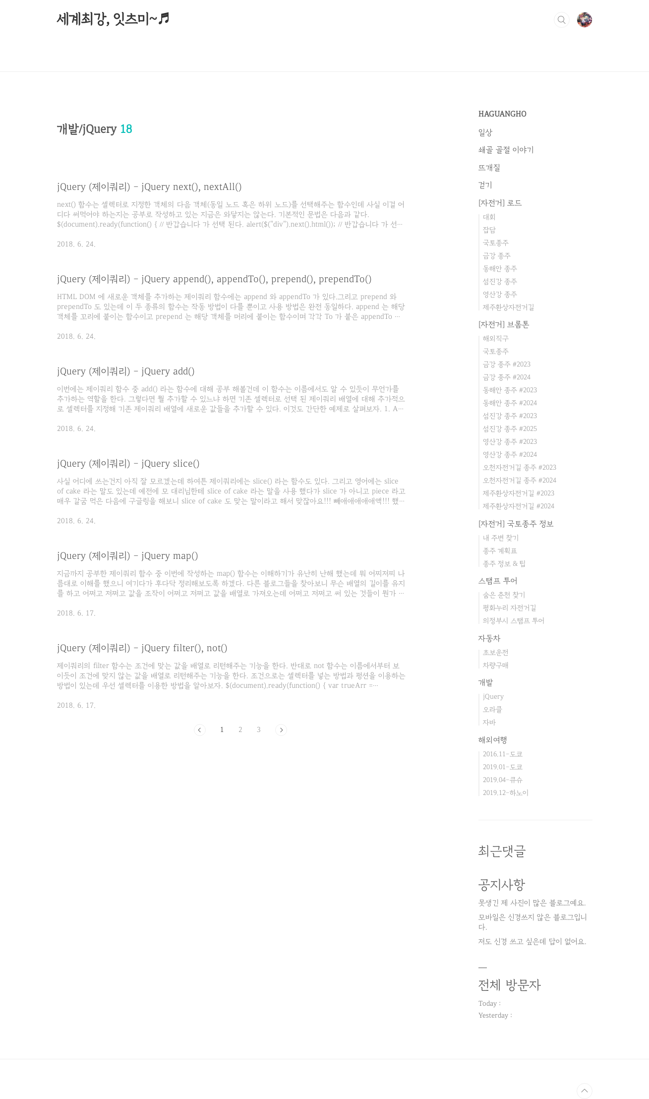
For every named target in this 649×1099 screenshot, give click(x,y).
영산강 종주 (500, 294)
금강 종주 (497, 255)
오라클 (492, 709)
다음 (281, 730)
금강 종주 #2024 (507, 377)
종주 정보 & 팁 (504, 563)
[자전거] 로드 (500, 203)
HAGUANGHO (502, 114)
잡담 (489, 230)
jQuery (493, 696)
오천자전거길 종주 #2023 (519, 467)
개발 (485, 682)
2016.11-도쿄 (503, 754)
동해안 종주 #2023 (510, 390)
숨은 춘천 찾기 (504, 595)
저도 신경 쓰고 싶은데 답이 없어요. (532, 941)
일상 (485, 132)
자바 (489, 722)
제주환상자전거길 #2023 (518, 493)
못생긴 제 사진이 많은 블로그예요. (532, 903)
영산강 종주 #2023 (510, 441)
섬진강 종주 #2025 (510, 428)
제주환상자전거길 (508, 307)
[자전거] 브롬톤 (504, 324)
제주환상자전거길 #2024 (518, 506)
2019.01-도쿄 (503, 767)
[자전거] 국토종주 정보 (516, 524)
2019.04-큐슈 (503, 780)
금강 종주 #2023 (507, 364)
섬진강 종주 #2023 (510, 416)
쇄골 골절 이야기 (506, 150)
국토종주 (496, 242)
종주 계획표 (500, 550)
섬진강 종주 (500, 281)
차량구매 (496, 665)
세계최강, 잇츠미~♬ (113, 19)
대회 (489, 217)
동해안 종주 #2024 (510, 403)
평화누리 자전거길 (509, 607)
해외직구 (496, 338)
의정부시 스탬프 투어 (514, 620)
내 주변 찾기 (501, 538)
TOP (584, 1091)
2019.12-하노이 (506, 792)
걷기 (485, 185)
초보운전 (496, 652)
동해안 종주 (500, 268)
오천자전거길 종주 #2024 (519, 480)
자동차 (489, 638)
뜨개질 (489, 168)
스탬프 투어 (498, 581)
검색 (561, 19)
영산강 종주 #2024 (510, 454)
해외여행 (493, 740)
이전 (200, 730)
